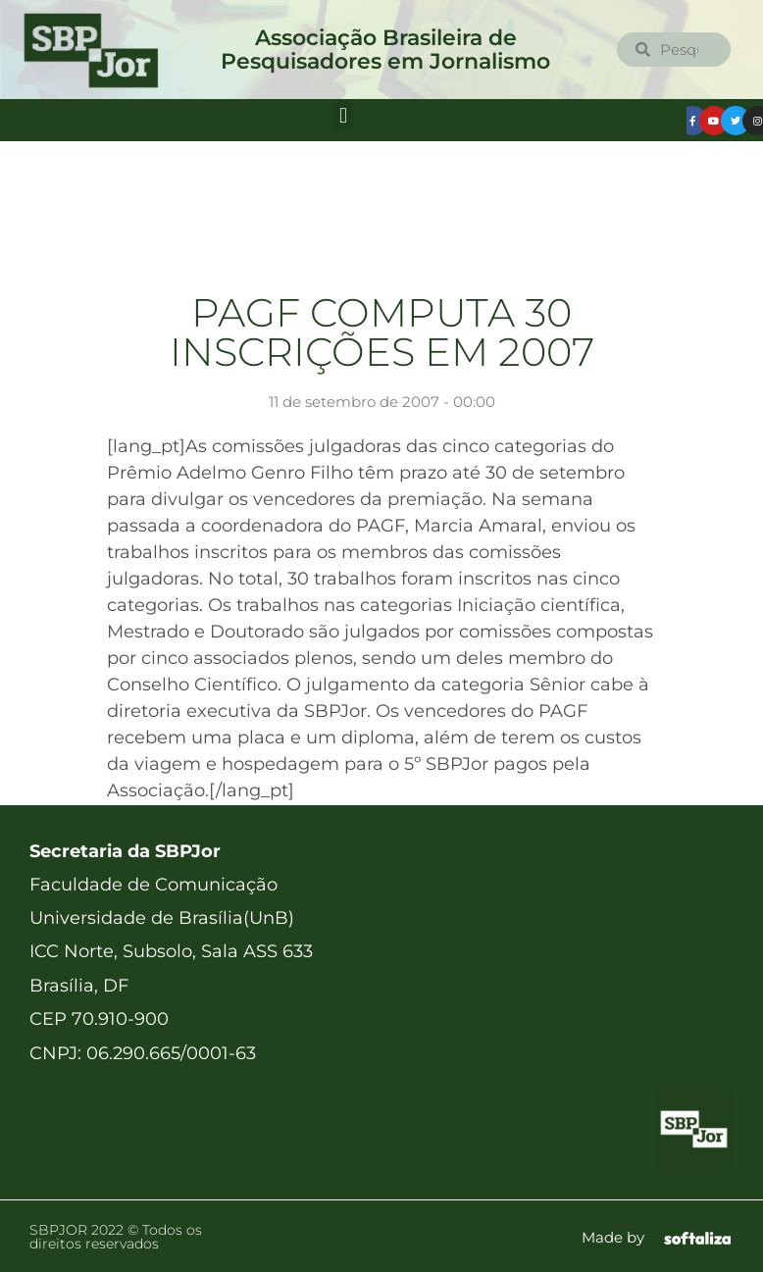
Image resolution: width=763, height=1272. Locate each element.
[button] (343, 115)
